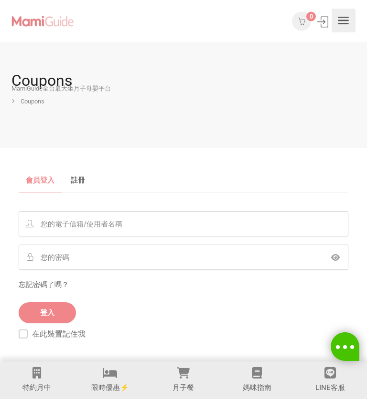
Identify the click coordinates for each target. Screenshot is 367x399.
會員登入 (40, 180)
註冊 (78, 180)
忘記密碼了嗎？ (44, 284)
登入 (323, 21)
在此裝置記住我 (59, 333)
